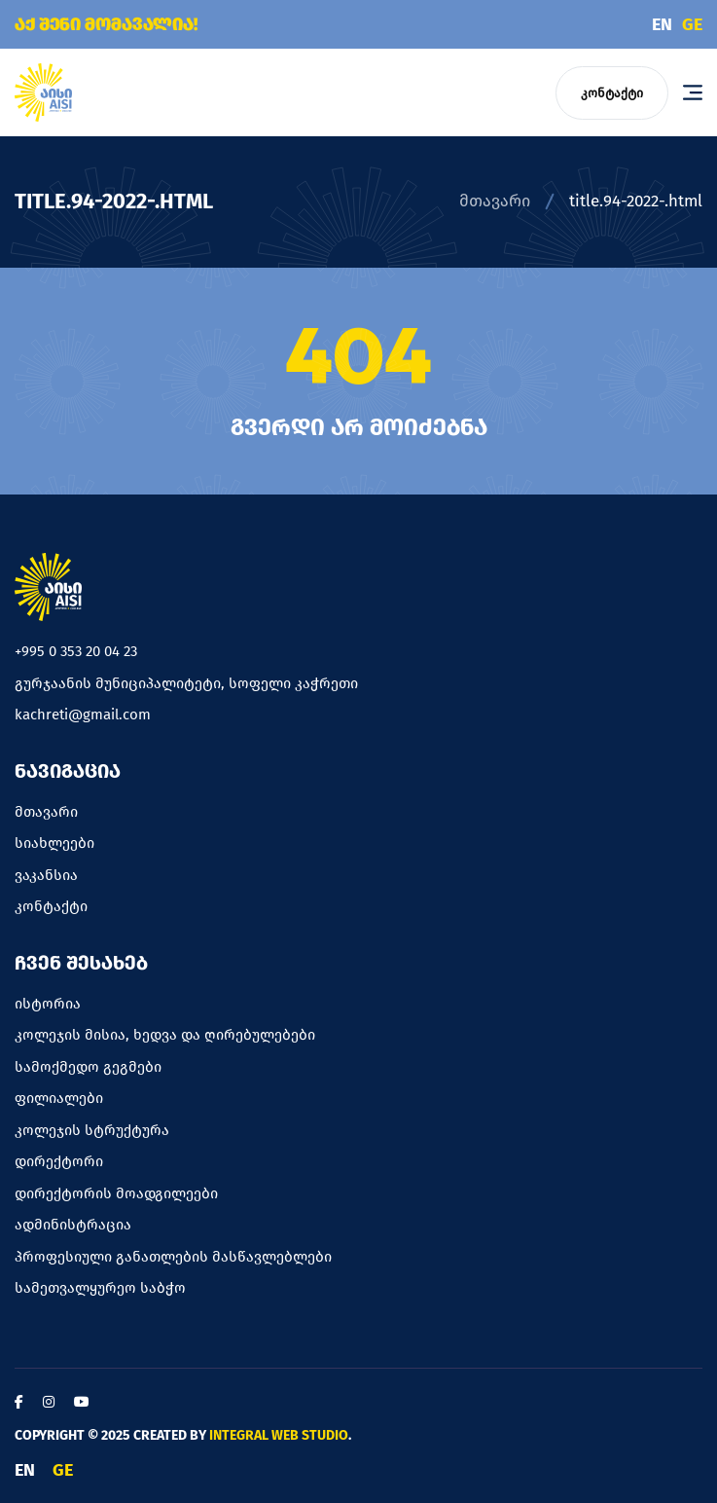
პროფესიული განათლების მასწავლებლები (173, 1256)
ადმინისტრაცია (73, 1224)
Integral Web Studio (278, 1435)
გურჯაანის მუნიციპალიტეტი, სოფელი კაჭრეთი (186, 683)
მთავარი (494, 201)
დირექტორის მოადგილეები (116, 1193)
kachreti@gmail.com (83, 714)
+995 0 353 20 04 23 (76, 651)
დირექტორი (59, 1161)
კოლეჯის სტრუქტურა (92, 1130)
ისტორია (48, 1003)
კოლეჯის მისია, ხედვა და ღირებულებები (165, 1035)
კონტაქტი (612, 93)
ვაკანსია (46, 875)
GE (692, 24)
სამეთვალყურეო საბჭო (100, 1288)
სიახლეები (54, 843)
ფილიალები (59, 1098)
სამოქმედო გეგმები (88, 1067)
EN (662, 24)
